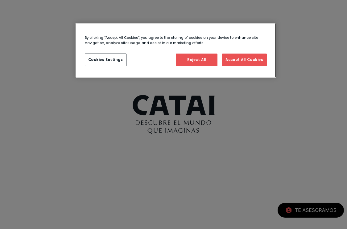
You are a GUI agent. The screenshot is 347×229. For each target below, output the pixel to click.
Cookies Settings (105, 59)
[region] (176, 50)
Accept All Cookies (244, 59)
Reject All (196, 59)
